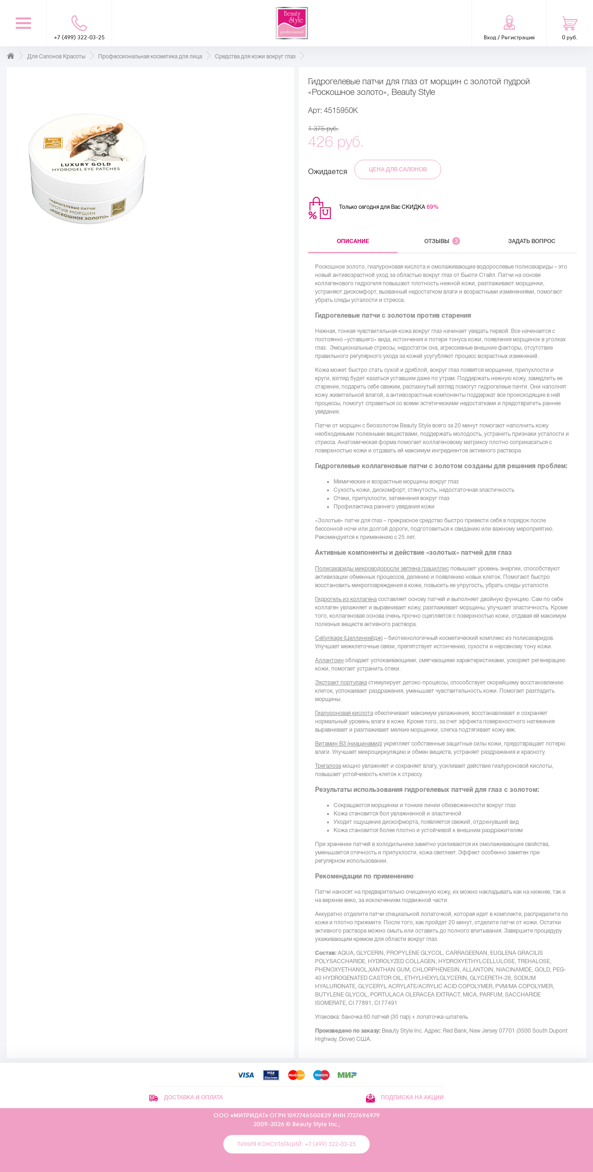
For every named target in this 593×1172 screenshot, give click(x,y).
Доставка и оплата (186, 1097)
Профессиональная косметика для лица (150, 56)
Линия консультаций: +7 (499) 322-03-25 (296, 1144)
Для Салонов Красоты (56, 56)
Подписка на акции (405, 1097)
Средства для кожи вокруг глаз (255, 56)
